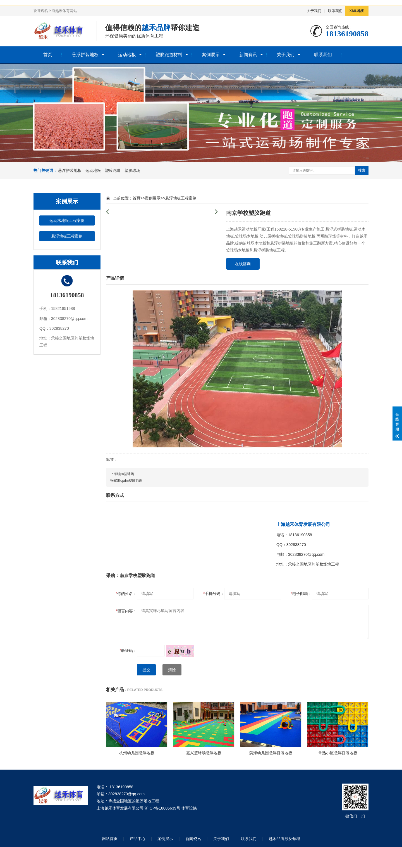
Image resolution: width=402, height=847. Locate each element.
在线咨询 (243, 264)
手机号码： (213, 593)
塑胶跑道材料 (168, 54)
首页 (47, 54)
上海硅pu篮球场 (122, 474)
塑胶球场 (132, 170)
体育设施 (189, 808)
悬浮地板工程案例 (67, 236)
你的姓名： (126, 593)
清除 (172, 670)
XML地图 (357, 11)
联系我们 (335, 11)
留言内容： (126, 611)
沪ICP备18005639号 (162, 808)
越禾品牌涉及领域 (284, 838)
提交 (146, 670)
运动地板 (127, 54)
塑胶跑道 (113, 170)
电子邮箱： (301, 593)
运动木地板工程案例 (67, 220)
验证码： (128, 650)
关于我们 (314, 11)
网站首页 (110, 838)
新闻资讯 (248, 54)
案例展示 (211, 54)
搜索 (361, 170)
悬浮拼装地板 (85, 54)
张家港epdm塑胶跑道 (126, 481)
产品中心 (137, 838)
